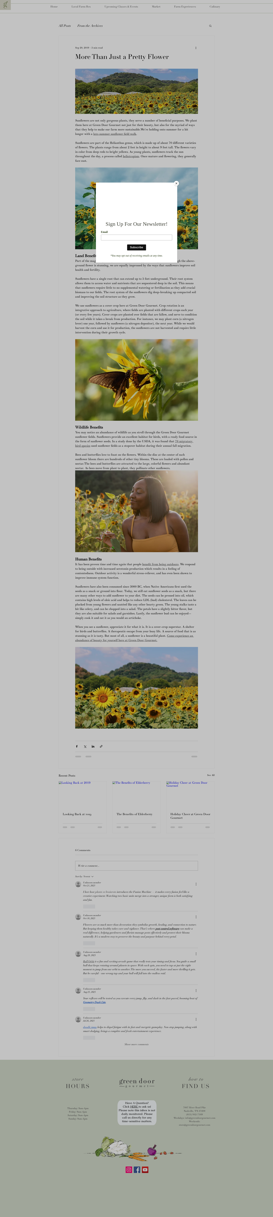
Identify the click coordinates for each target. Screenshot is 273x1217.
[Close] (176, 183)
